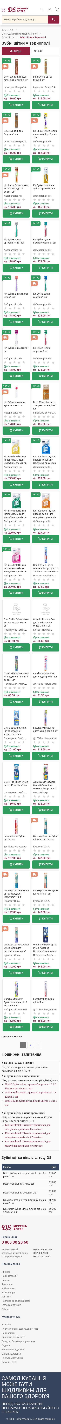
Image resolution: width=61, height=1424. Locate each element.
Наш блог (7, 1324)
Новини (6, 1280)
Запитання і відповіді (13, 1349)
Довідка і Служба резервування (18, 1341)
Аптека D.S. (8, 30)
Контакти (6, 1296)
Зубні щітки (8, 37)
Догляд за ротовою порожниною (20, 33)
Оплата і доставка (11, 1353)
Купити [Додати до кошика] (16, 105)
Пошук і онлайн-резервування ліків (20, 1328)
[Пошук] (53, 19)
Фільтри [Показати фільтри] (15, 51)
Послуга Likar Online (12, 1358)
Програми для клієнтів (13, 1337)
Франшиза (7, 1284)
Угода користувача (11, 1305)
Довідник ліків (9, 1362)
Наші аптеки (8, 1333)
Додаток (6, 1345)
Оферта (6, 1309)
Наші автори (8, 1292)
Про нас (6, 1272)
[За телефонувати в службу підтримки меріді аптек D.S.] (42, 10)
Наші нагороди (9, 1276)
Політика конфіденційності (16, 1301)
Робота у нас (8, 1288)
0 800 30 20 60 (15, 1242)
